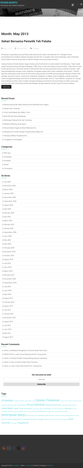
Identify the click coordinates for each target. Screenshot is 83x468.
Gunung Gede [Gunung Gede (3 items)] (12, 405)
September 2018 (10, 283)
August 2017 (8, 298)
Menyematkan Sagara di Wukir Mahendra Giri (20, 128)
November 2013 (10, 318)
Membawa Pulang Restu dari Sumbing (18, 120)
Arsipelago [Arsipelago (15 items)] (7, 400)
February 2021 (9, 224)
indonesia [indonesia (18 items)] (39, 404)
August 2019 (8, 259)
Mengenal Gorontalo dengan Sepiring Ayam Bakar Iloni (23, 132)
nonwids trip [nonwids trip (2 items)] (26, 411)
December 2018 (10, 279)
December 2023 (10, 197)
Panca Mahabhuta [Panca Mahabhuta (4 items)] (39, 411)
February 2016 (9, 302)
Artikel (6, 165)
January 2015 (9, 314)
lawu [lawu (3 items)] (56, 408)
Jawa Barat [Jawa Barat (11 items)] (7, 408)
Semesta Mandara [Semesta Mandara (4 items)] (13, 419)
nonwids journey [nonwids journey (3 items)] (18, 411)
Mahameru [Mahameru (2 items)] (61, 408)
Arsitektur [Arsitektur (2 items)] (16, 401)
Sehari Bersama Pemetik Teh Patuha (26, 41)
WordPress (50, 465)
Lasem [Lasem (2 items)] (52, 408)
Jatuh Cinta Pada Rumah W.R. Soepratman (31, 354)
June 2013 (7, 329)
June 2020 (7, 236)
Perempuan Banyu (22, 48)
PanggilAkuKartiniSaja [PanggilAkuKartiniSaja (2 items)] (52, 411)
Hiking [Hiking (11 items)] (29, 404)
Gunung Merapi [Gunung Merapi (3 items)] (21, 405)
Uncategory (8, 168)
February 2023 (9, 213)
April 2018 (7, 294)
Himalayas (28, 465)
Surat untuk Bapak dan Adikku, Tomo (17, 112)
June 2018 (7, 290)
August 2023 (8, 205)
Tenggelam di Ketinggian (13, 140)
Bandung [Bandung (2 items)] (21, 401)
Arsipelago (36, 48)
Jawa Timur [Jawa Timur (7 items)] (19, 408)
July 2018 (7, 287)
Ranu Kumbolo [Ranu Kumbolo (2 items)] (56, 415)
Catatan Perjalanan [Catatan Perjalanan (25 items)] (47, 400)
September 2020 (10, 232)
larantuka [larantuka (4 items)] (47, 409)
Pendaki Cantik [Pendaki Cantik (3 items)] (63, 411)
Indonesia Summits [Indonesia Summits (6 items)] (53, 405)
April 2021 (7, 217)
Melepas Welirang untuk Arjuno (15, 124)
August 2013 (8, 322)
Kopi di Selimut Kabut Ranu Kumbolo (24, 362)
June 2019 (7, 267)
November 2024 (10, 186)
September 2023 (10, 201)
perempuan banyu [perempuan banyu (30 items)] (13, 415)
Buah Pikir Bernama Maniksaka (15, 116)
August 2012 (8, 337)
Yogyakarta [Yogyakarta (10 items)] (22, 423)
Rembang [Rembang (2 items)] (62, 415)
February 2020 (9, 248)
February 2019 (9, 275)
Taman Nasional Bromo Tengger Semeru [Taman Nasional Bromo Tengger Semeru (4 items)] (35, 419)
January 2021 (9, 228)
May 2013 (7, 333)
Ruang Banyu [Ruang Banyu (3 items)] (70, 415)
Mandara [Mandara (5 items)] (68, 409)
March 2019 (8, 271)
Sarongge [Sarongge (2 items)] (76, 415)
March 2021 (8, 221)
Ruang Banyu (9, 2)
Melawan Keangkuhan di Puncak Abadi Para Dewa (29, 350)
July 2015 (7, 310)
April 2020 (7, 244)
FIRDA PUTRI (8, 354)
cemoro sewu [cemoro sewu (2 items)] (63, 401)
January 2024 (9, 193)
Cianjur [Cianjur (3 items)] (70, 401)
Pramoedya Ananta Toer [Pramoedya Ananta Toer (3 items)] (44, 415)
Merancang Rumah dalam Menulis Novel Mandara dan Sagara (26, 105)
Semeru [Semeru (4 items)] (4, 419)
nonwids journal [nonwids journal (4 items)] (6, 411)
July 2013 (7, 325)
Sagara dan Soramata (12, 108)
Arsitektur (7, 161)
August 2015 (8, 306)
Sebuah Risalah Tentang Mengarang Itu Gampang (29, 358)
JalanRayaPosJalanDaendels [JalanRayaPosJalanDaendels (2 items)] (69, 405)
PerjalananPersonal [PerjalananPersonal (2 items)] (31, 415)
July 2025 (7, 182)
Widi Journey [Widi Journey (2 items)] (13, 423)
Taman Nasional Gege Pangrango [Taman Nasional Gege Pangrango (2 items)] (59, 419)
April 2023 (7, 209)
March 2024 (8, 190)
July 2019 (7, 263)
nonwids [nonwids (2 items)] (74, 408)
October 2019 (9, 256)
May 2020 (7, 240)
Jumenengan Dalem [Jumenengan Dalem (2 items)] (37, 408)
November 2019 (10, 252)
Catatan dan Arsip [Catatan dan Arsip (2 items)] (29, 401)
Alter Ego (7, 153)
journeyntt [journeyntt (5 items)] (28, 409)
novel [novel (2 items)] (31, 411)
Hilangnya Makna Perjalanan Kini (15, 136)
